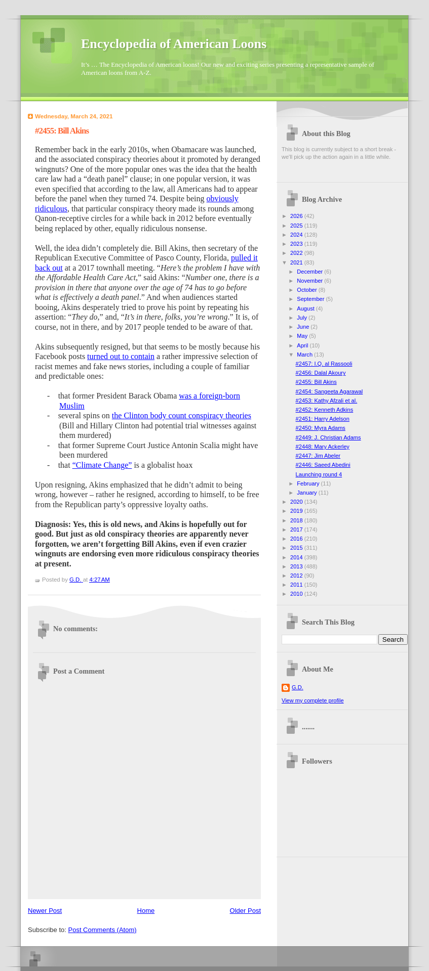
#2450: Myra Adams (320, 428)
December (310, 272)
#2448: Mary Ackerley (322, 447)
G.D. (297, 687)
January (307, 493)
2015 (297, 548)
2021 (297, 262)
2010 (297, 594)
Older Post (245, 910)
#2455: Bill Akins (316, 382)
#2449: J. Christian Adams (328, 437)
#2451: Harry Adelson (322, 419)
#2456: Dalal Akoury (321, 373)
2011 (297, 585)
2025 (297, 226)
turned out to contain (120, 356)
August (306, 308)
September (311, 299)
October (307, 290)
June (303, 327)
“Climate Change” (102, 465)
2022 (297, 253)
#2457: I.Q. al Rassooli (324, 364)
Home (146, 910)
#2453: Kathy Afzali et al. (327, 401)
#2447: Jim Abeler (318, 456)
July (302, 318)
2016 (297, 539)
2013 (297, 566)
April (303, 345)
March (305, 354)
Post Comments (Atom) (102, 930)
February (309, 483)
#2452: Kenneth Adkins (325, 410)
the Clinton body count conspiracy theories (181, 415)
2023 (297, 244)
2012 (297, 575)
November (310, 281)
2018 (297, 520)
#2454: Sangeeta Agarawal (329, 391)
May (303, 336)
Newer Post (45, 910)
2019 (297, 511)
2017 (297, 529)
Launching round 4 (319, 474)
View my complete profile (313, 700)
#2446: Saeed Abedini (323, 465)
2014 (297, 557)
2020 (297, 502)
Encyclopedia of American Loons (173, 43)
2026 (297, 216)
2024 (297, 235)
